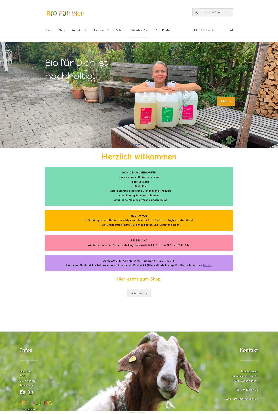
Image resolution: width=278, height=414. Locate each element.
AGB (22, 376)
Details (207, 265)
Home (48, 30)
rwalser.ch (144, 413)
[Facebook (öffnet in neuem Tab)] (24, 393)
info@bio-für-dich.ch (245, 399)
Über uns (98, 30)
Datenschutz (27, 380)
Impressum (27, 385)
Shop (62, 30)
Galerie (120, 30)
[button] (5, 95)
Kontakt (77, 30)
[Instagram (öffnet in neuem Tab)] (31, 393)
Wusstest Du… (140, 30)
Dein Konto (163, 30)
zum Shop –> (139, 293)
